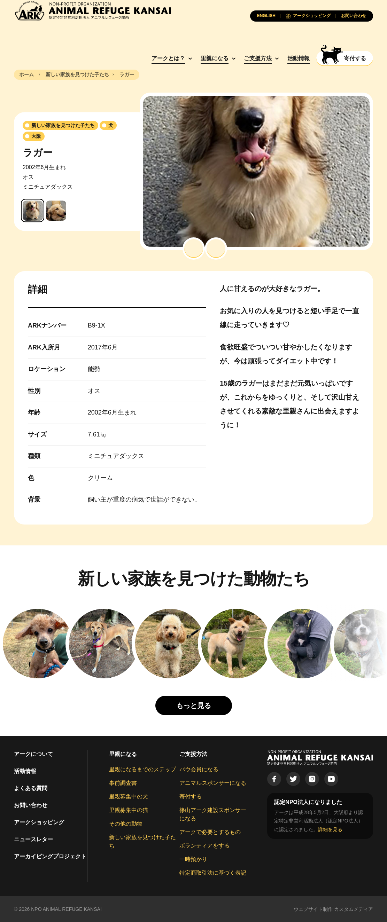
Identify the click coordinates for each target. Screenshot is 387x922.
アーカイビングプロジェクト (50, 856)
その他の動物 (125, 824)
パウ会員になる (198, 769)
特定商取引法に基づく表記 (212, 873)
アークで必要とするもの (210, 832)
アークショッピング (39, 822)
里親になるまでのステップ (142, 769)
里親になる (215, 58)
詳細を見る (330, 829)
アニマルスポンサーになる (212, 783)
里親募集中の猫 (128, 810)
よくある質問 (30, 788)
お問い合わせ (30, 805)
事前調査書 (123, 783)
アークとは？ (168, 58)
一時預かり (193, 859)
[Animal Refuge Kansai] (92, 10)
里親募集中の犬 (128, 796)
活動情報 (298, 58)
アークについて (33, 754)
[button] (194, 248)
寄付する (190, 796)
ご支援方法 (258, 58)
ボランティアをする (204, 846)
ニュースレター (33, 839)
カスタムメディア (353, 909)
